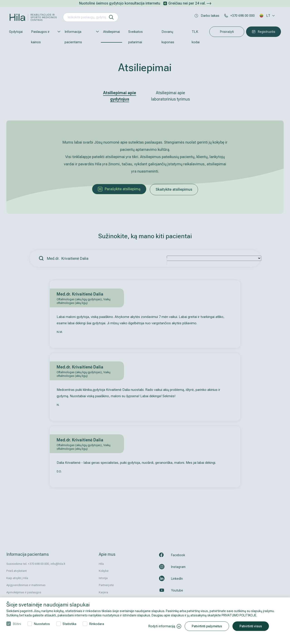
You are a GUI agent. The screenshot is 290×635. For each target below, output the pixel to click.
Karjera (103, 592)
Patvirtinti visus (250, 626)
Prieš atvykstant (16, 570)
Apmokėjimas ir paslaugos (23, 592)
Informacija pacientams (80, 37)
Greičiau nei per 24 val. (189, 3)
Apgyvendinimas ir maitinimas (26, 585)
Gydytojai (16, 32)
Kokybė (104, 570)
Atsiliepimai (111, 32)
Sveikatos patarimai (135, 37)
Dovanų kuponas (168, 37)
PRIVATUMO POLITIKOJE (239, 615)
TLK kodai (196, 37)
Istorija (103, 578)
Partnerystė (106, 585)
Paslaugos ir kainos (43, 37)
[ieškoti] (111, 17)
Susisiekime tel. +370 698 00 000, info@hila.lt (35, 563)
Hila (101, 563)
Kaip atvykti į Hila (17, 578)
